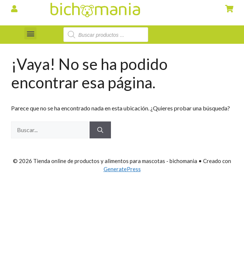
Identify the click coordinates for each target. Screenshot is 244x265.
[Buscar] (100, 129)
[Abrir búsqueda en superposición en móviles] (105, 34)
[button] (30, 33)
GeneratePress (122, 169)
